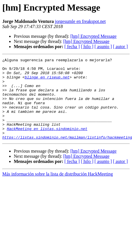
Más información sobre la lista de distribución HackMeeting (57, 190)
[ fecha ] (71, 46)
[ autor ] (120, 46)
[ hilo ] (87, 46)
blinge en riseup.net (47, 81)
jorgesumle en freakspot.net (80, 21)
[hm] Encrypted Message (93, 36)
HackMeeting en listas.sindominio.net (47, 143)
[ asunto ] (103, 46)
